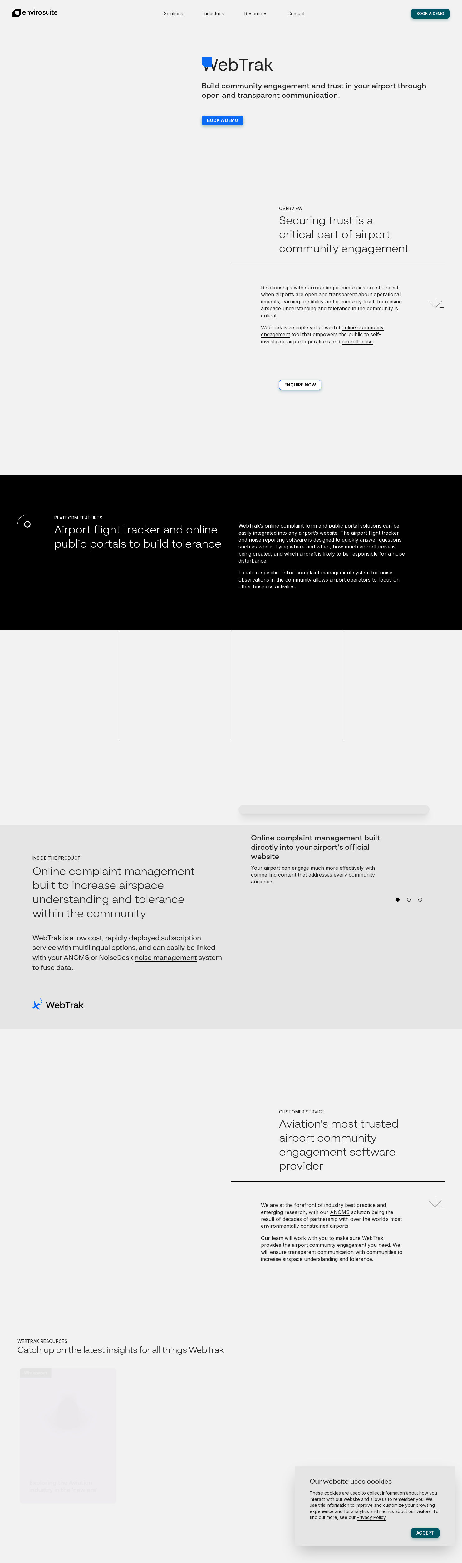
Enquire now (300, 384)
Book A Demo (430, 13)
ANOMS (340, 1212)
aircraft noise (357, 341)
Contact (296, 14)
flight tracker (384, 533)
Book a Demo (222, 120)
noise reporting (267, 540)
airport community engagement (329, 1245)
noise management (166, 958)
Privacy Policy (371, 1517)
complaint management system (333, 572)
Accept (425, 1533)
